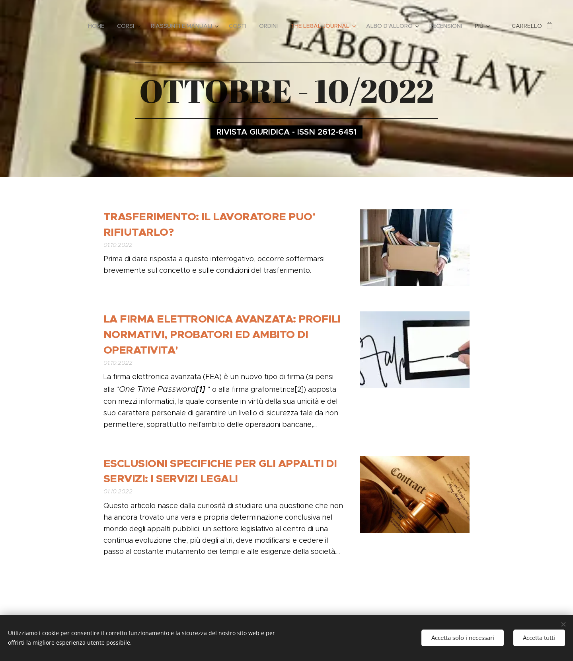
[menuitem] (98, 26)
